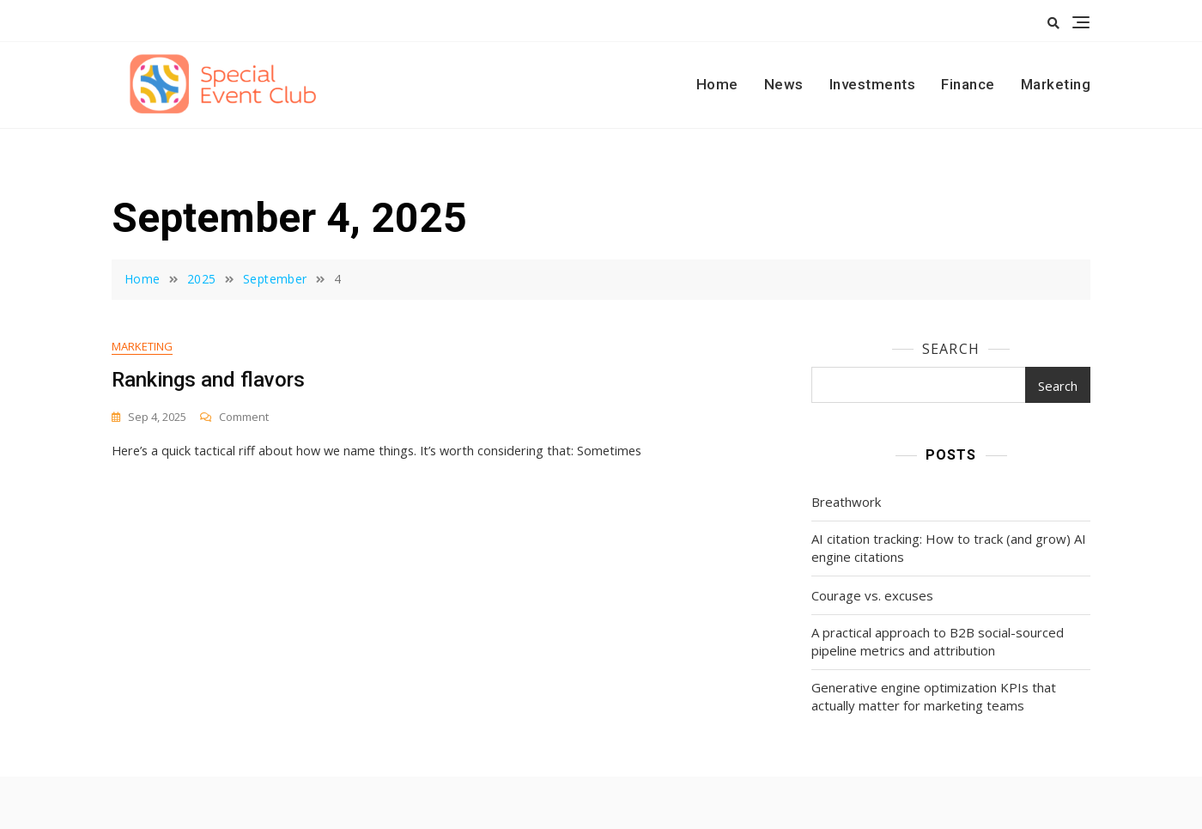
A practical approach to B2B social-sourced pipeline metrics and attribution (937, 641)
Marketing (1056, 84)
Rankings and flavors (208, 381)
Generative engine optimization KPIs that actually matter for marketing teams (933, 696)
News (784, 84)
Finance (968, 84)
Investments (872, 84)
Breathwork (846, 501)
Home (717, 84)
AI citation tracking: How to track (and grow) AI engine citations (948, 547)
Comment (244, 418)
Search (951, 348)
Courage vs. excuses (872, 595)
